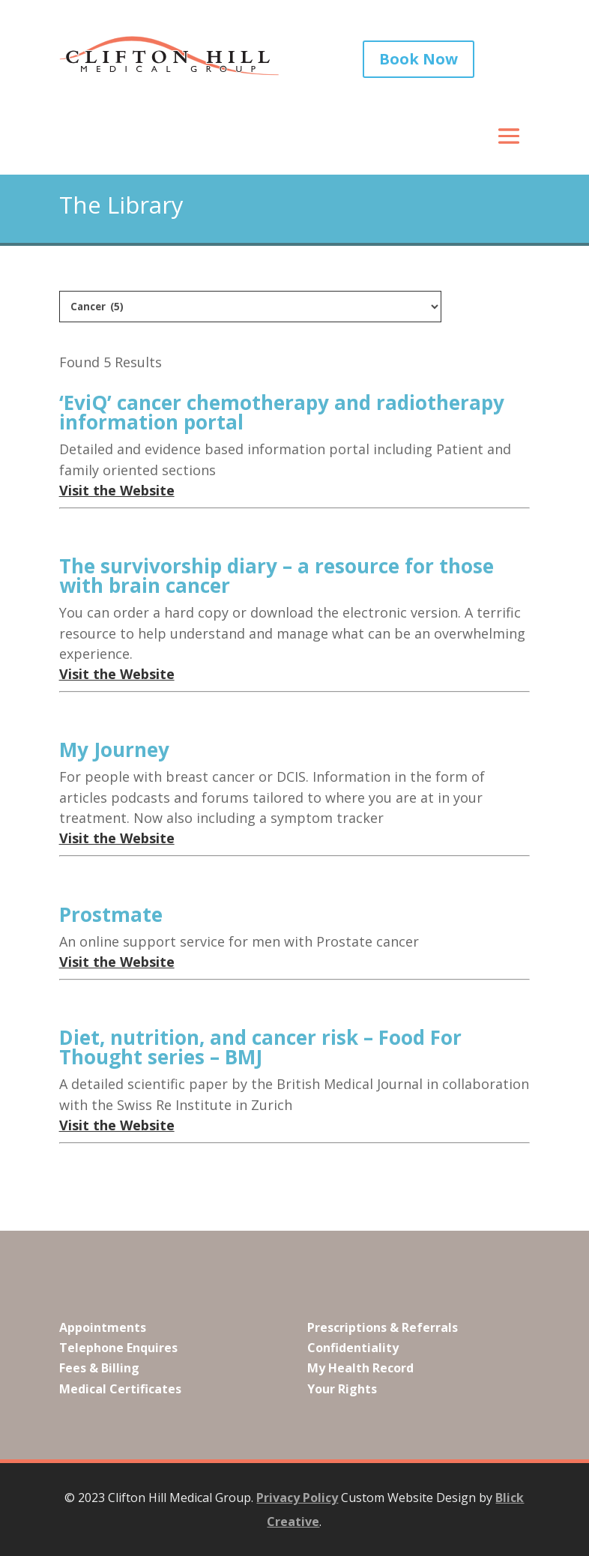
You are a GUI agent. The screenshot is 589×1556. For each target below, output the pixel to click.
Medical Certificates (120, 1389)
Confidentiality (353, 1347)
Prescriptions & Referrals (382, 1327)
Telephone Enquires (118, 1347)
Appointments (102, 1327)
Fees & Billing (99, 1368)
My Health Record (360, 1368)
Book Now (418, 59)
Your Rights (342, 1389)
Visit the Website (117, 490)
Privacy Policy (297, 1497)
